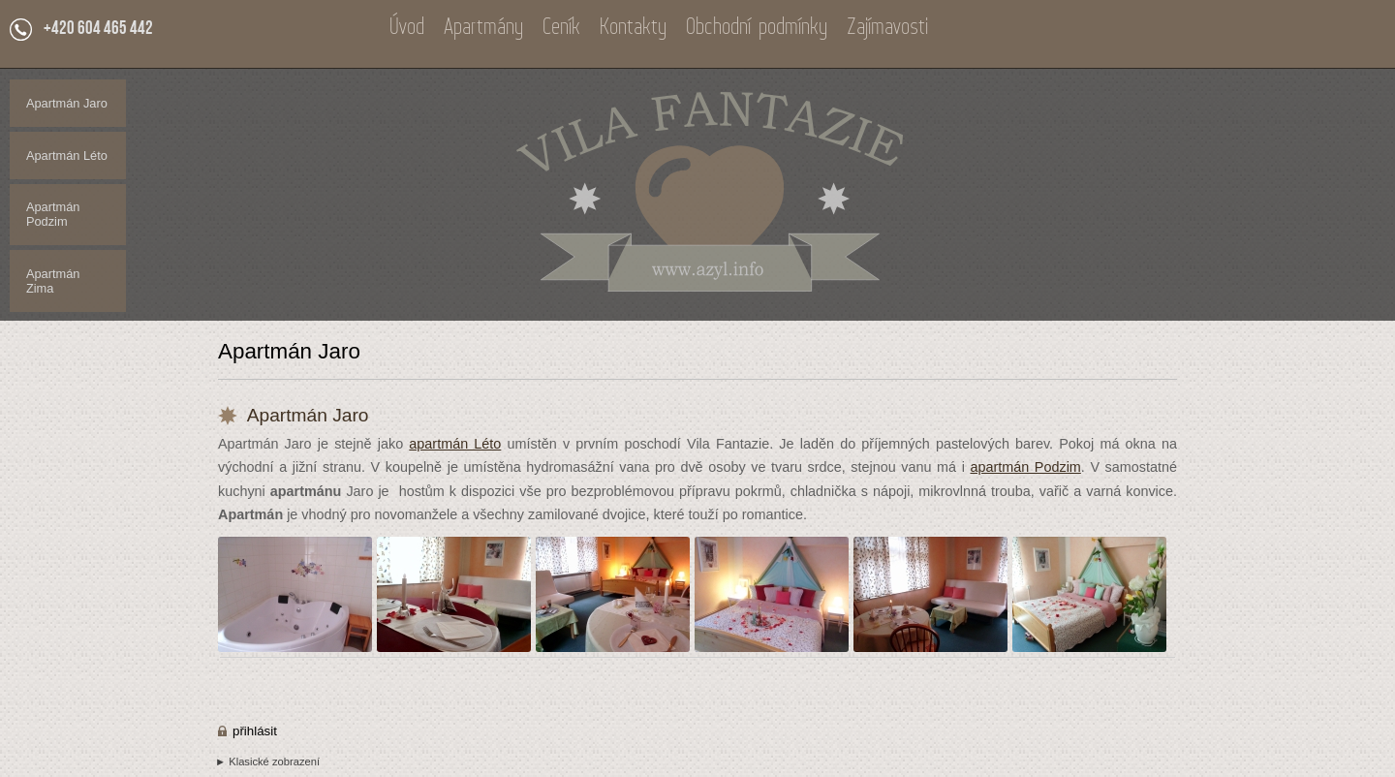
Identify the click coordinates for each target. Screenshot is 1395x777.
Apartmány (483, 28)
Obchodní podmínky (756, 28)
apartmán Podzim (1025, 467)
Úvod (406, 28)
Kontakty (633, 28)
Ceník (561, 28)
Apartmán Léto (67, 155)
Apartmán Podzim (52, 214)
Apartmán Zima (52, 280)
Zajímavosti (887, 28)
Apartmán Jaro (67, 103)
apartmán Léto (455, 443)
